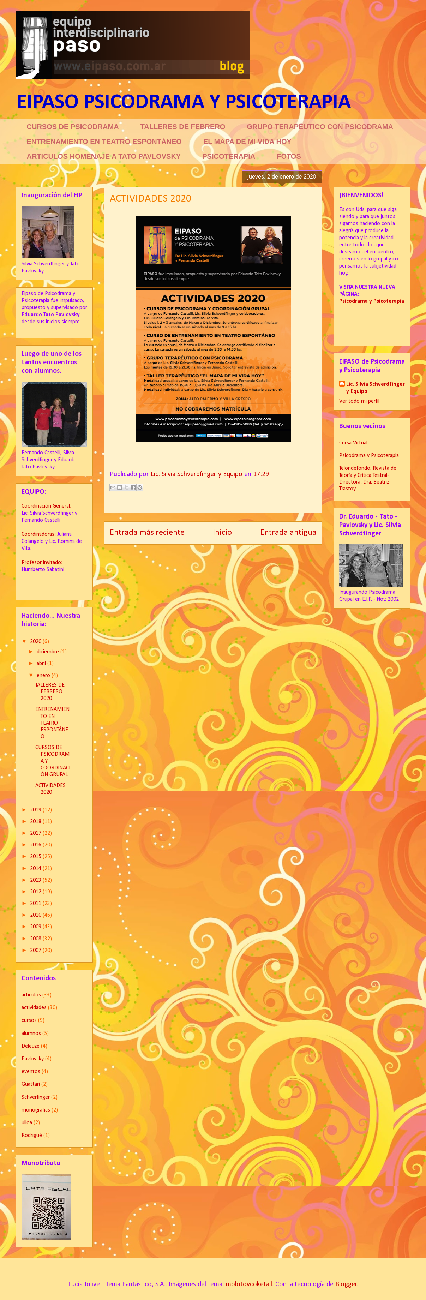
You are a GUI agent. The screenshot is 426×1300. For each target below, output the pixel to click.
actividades (34, 1008)
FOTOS (289, 156)
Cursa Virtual (353, 443)
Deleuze (31, 1046)
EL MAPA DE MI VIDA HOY (247, 141)
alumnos (31, 1033)
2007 (36, 950)
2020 (36, 642)
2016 (36, 845)
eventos (31, 1071)
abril (42, 663)
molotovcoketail (249, 1284)
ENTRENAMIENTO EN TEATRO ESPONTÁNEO (104, 141)
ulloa (27, 1123)
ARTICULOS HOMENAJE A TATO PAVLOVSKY (104, 156)
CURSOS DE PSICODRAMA (73, 127)
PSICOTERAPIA (228, 156)
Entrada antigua (288, 532)
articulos (31, 995)
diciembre (48, 652)
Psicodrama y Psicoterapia (369, 456)
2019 (36, 810)
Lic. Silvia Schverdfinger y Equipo (375, 388)
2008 (36, 939)
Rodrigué (32, 1135)
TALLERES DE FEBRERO (183, 127)
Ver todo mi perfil (359, 401)
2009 (36, 927)
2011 (36, 903)
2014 (36, 868)
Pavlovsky (33, 1059)
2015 (36, 856)
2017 (36, 833)
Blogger (346, 1284)
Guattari (31, 1084)
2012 (36, 892)
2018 (36, 822)
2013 (36, 880)
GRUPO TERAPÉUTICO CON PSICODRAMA (320, 127)
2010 (36, 915)
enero (44, 675)
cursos (29, 1020)
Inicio (222, 532)
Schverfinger (36, 1097)
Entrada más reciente (147, 532)
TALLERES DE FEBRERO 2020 (50, 691)
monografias (36, 1110)
